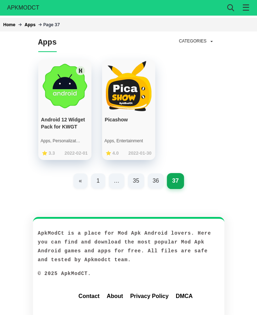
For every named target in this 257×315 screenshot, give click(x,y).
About (115, 296)
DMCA (184, 296)
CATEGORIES (196, 41)
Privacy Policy (149, 296)
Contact (89, 296)
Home (9, 24)
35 (136, 181)
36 (156, 181)
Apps (29, 24)
